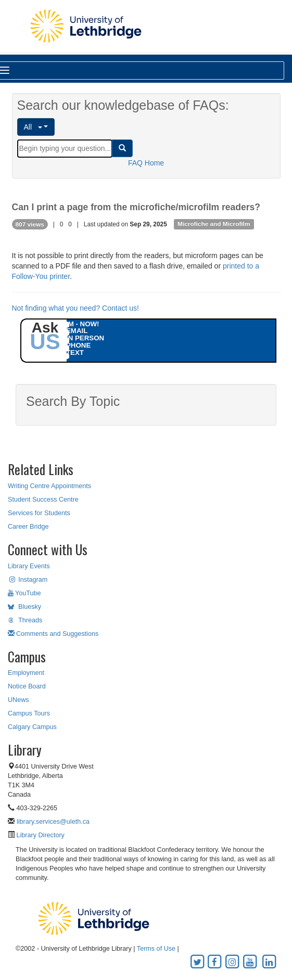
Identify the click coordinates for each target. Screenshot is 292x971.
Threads (25, 620)
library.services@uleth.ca (53, 821)
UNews (18, 700)
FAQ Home (146, 163)
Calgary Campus (32, 727)
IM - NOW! (82, 324)
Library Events (29, 566)
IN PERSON (85, 338)
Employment (26, 672)
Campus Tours (29, 713)
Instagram (27, 579)
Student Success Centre (43, 499)
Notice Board (27, 686)
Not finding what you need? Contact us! (75, 308)
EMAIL (76, 331)
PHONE (78, 345)
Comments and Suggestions (53, 633)
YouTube (24, 593)
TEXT (75, 352)
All (33, 127)
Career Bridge (28, 526)
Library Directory (40, 835)
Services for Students (39, 513)
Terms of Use (156, 948)
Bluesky (24, 606)
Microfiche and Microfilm (213, 224)
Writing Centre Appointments (49, 486)
